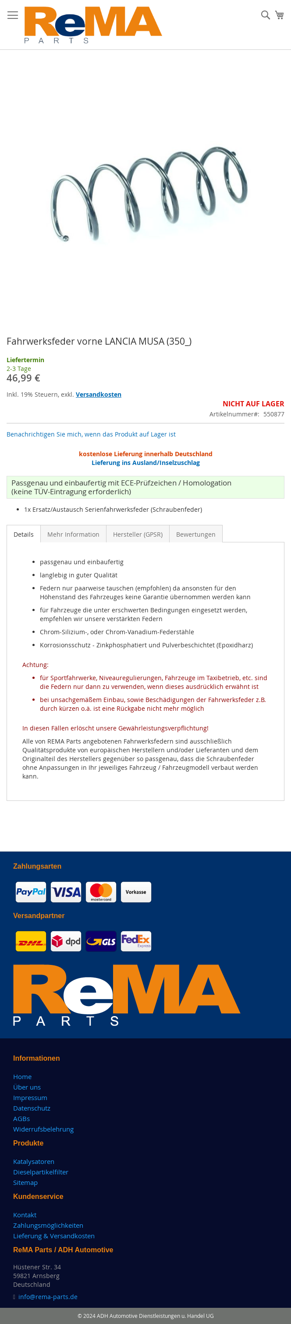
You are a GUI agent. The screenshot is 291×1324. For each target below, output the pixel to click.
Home (22, 1076)
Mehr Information (73, 534)
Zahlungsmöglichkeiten (48, 1225)
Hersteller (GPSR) (138, 534)
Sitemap (25, 1182)
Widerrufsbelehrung (43, 1129)
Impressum (30, 1097)
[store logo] (93, 25)
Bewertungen (196, 534)
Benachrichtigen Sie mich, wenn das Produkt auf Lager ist (91, 434)
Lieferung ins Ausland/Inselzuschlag (146, 462)
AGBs (21, 1118)
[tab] (24, 533)
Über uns (27, 1087)
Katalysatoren (33, 1161)
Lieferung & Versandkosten (54, 1235)
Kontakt (24, 1214)
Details (24, 534)
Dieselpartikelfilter (40, 1171)
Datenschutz (31, 1108)
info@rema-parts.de (48, 1297)
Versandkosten (98, 394)
